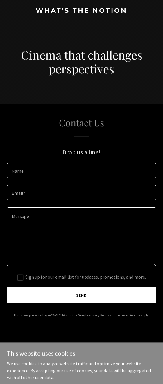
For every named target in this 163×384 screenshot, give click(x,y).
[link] (81, 11)
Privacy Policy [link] (99, 315)
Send (81, 295)
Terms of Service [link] (128, 315)
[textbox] (81, 170)
